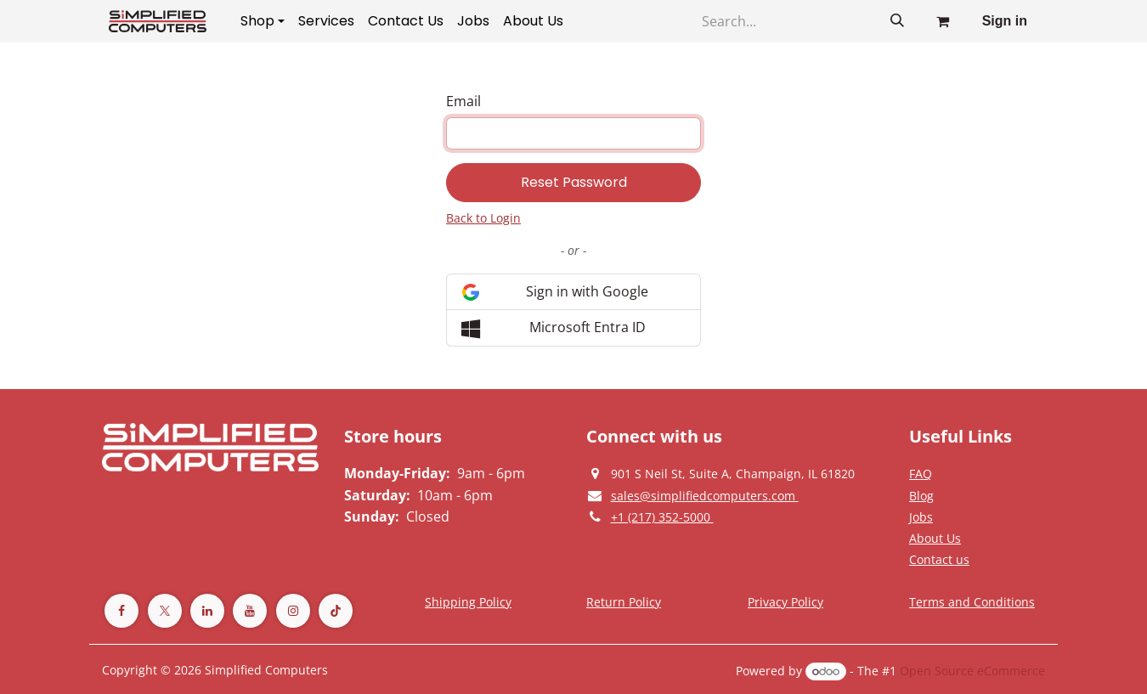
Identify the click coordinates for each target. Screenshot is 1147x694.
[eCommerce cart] (943, 21)
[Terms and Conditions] (468, 601)
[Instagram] (293, 611)
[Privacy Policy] (920, 473)
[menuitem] (262, 21)
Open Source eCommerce (972, 671)
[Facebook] (121, 611)
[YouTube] (250, 611)
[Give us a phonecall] (662, 516)
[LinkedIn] (207, 611)
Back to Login (483, 218)
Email (463, 101)
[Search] (897, 21)
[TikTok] (336, 611)
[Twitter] (165, 611)
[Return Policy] (623, 601)
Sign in (1004, 21)
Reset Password (574, 182)
